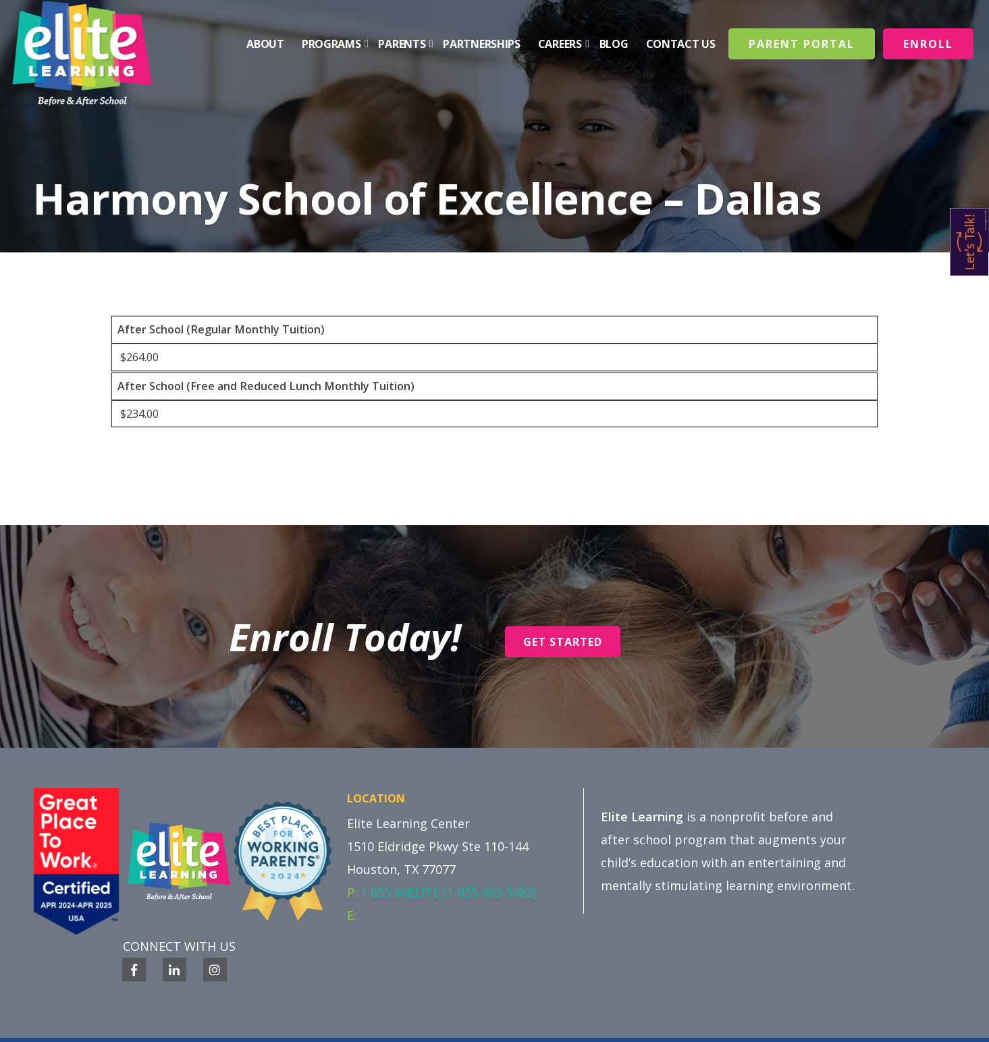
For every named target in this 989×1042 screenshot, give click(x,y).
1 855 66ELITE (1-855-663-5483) (448, 892)
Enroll (928, 43)
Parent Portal (802, 43)
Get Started (562, 641)
